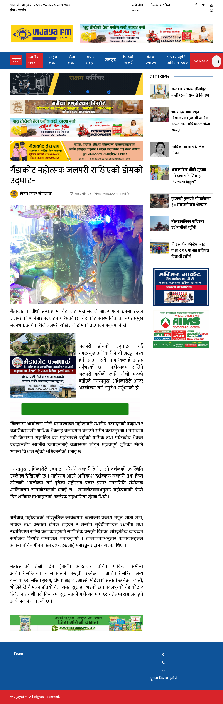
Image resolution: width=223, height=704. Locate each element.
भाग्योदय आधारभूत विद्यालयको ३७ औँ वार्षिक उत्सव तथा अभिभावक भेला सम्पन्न (190, 121)
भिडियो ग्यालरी (128, 60)
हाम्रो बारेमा (138, 5)
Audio (136, 10)
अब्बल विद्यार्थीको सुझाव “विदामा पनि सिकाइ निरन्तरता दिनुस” (188, 176)
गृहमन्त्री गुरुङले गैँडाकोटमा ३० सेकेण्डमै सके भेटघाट (191, 202)
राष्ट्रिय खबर (53, 60)
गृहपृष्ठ (17, 60)
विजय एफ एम (151, 60)
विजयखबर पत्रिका (160, 5)
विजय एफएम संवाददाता (36, 193)
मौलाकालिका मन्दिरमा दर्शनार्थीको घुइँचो (187, 225)
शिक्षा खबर (71, 60)
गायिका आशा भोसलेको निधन (188, 150)
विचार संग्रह (90, 60)
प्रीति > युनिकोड (18, 10)
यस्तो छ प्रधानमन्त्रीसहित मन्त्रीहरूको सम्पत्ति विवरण (190, 92)
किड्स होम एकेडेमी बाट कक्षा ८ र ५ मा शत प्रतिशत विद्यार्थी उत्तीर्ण (190, 250)
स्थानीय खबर (33, 60)
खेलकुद (110, 60)
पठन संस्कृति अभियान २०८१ (177, 60)
